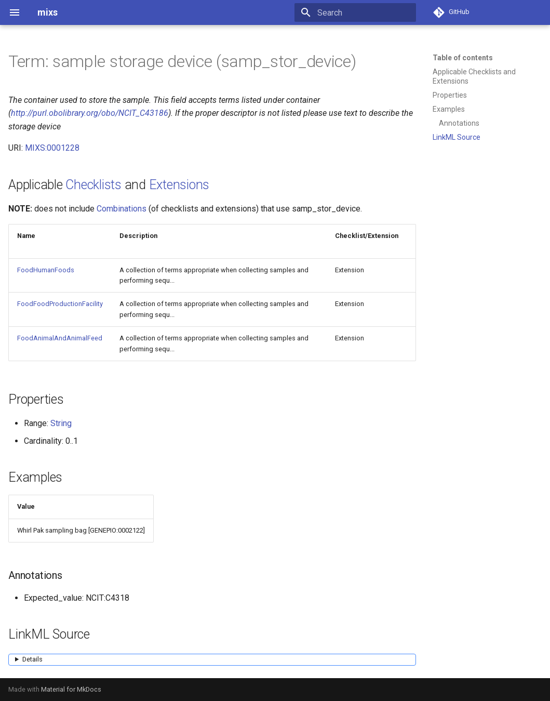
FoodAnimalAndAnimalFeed (59, 338)
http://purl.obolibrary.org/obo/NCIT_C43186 (89, 113)
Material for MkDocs (71, 689)
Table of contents (463, 58)
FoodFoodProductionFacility (60, 304)
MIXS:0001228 (52, 148)
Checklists (93, 184)
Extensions (179, 184)
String (61, 423)
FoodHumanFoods (45, 270)
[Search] (355, 12)
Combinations (121, 209)
